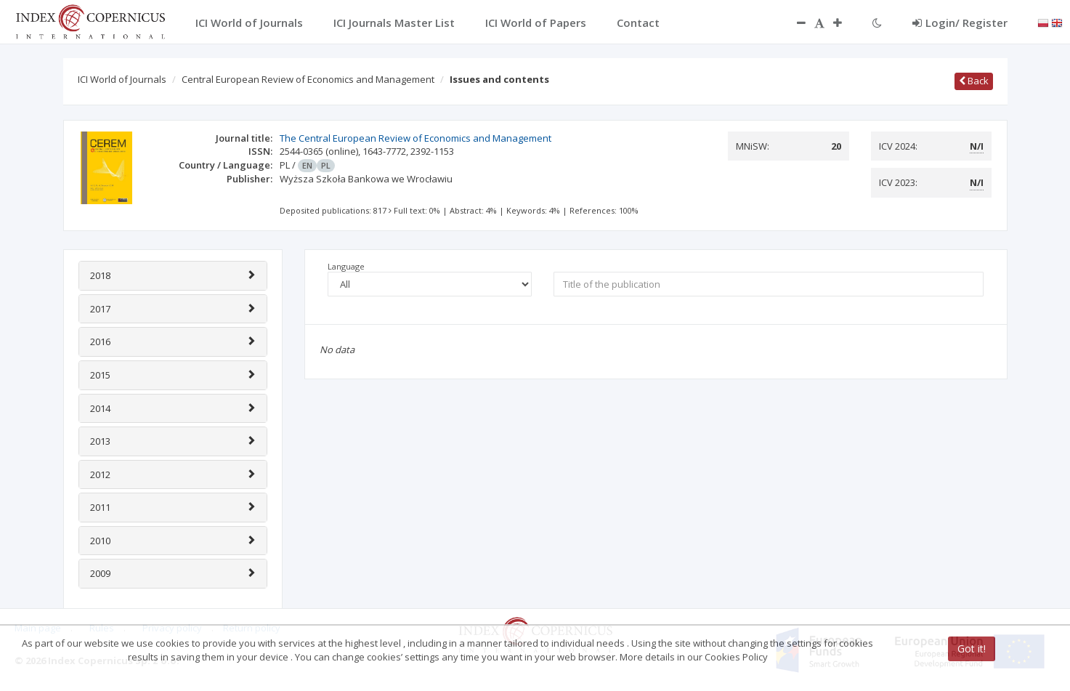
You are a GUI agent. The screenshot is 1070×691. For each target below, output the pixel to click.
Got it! (971, 648)
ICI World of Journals (122, 79)
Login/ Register (960, 22)
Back (974, 80)
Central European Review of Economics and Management (308, 79)
